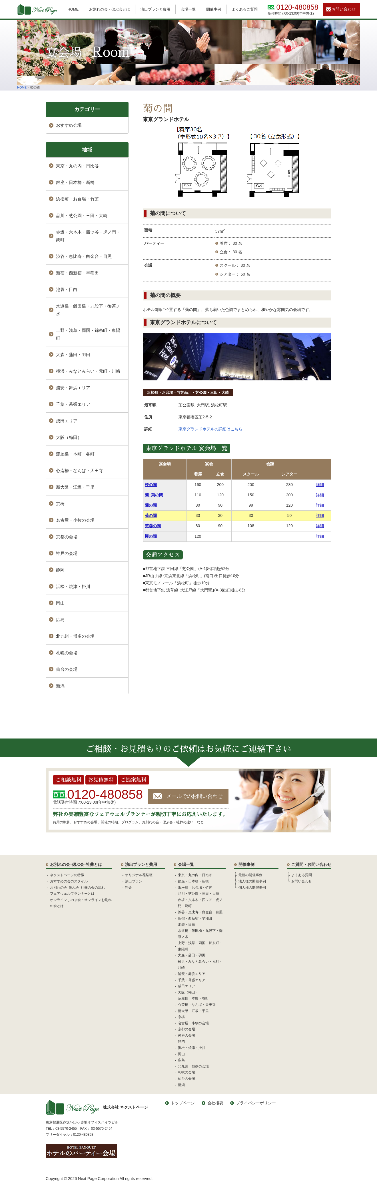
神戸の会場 (66, 553)
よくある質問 (301, 875)
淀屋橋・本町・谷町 (75, 453)
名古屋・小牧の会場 (75, 520)
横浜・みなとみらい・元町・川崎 (88, 371)
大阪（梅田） (69, 437)
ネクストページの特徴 (67, 875)
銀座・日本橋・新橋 (75, 182)
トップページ (183, 1103)
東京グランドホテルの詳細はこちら (210, 429)
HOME (73, 9)
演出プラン (133, 881)
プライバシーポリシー (256, 1103)
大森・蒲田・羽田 (73, 354)
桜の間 (151, 484)
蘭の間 (151, 505)
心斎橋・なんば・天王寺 (79, 470)
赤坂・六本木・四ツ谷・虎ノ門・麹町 (88, 236)
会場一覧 (188, 9)
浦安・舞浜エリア (73, 387)
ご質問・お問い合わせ (311, 864)
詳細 (320, 484)
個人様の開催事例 (252, 888)
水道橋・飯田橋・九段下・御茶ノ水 (88, 310)
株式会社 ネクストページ (97, 1107)
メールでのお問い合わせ (194, 796)
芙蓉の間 (153, 525)
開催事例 (213, 9)
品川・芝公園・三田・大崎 (206, 392)
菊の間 (151, 515)
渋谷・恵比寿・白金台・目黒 (84, 256)
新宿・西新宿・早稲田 (77, 272)
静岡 (60, 569)
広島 (60, 619)
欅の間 (151, 536)
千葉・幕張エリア (73, 404)
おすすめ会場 (69, 125)
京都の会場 (66, 536)
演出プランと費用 (155, 9)
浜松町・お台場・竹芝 (165, 392)
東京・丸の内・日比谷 (77, 165)
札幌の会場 (66, 652)
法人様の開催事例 (252, 881)
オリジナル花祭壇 (139, 875)
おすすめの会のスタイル (69, 881)
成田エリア (66, 420)
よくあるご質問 (245, 9)
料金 (128, 888)
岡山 (60, 603)
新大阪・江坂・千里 (75, 487)
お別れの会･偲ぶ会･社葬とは (76, 864)
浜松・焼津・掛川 (73, 586)
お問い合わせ (344, 9)
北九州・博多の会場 (75, 636)
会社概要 (215, 1103)
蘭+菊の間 (154, 495)
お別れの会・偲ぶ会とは (109, 9)
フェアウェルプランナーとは (72, 894)
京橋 (60, 503)
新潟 (60, 685)
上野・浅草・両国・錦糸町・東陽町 (88, 334)
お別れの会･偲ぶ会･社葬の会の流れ (77, 888)
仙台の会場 (66, 669)
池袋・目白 (66, 289)
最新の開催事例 (250, 875)
